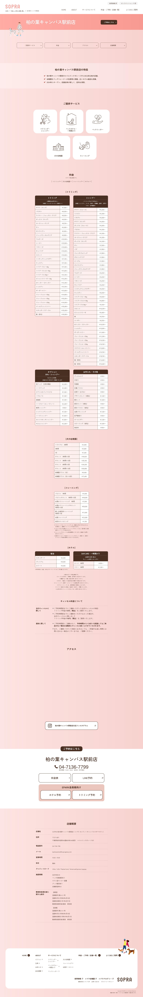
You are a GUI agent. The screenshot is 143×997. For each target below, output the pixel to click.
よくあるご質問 (132, 9)
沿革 (36, 963)
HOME (6, 11)
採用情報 (112, 3)
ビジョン (38, 959)
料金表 (54, 778)
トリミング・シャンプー (52, 960)
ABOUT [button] (38, 955)
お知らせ (38, 967)
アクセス (85, 45)
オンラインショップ (127, 3)
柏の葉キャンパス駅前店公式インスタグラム (71, 725)
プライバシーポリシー (107, 982)
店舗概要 (113, 45)
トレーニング (77, 181)
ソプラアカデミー (105, 978)
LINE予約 (87, 778)
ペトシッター (53, 971)
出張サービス (67, 967)
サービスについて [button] (54, 955)
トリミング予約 (86, 795)
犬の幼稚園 (66, 181)
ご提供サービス (30, 45)
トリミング (56, 181)
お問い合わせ (95, 982)
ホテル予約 (55, 795)
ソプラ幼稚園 (90, 978)
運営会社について (83, 982)
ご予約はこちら (109, 22)
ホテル (87, 181)
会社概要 (38, 971)
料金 (57, 45)
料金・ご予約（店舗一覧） (17, 11)
